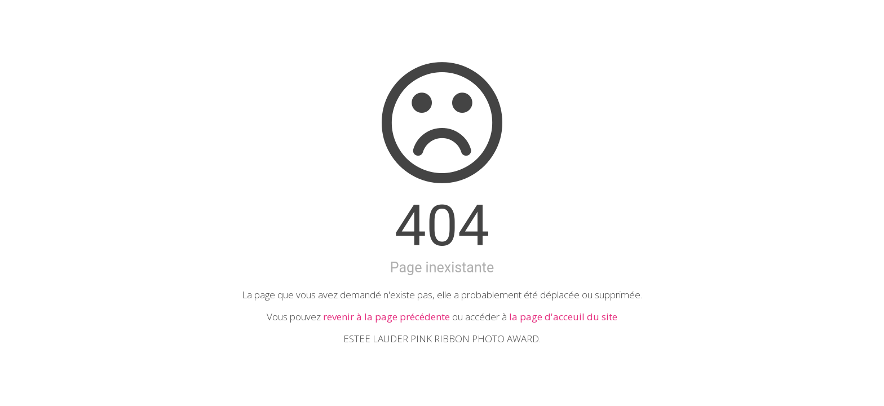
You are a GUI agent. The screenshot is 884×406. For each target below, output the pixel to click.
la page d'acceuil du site (563, 316)
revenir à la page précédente (386, 316)
